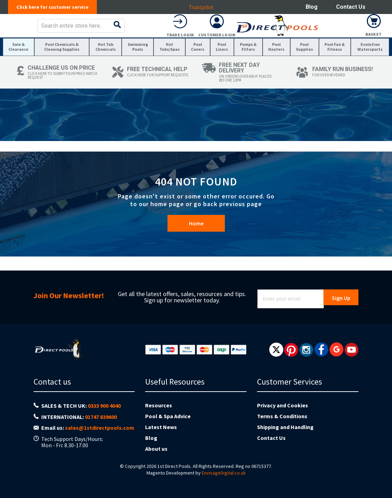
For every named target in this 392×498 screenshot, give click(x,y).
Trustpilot (205, 6)
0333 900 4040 (104, 418)
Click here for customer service (56, 6)
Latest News (161, 440)
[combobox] (206, 31)
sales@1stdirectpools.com (99, 440)
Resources (158, 418)
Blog (312, 6)
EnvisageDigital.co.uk (224, 486)
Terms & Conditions (282, 429)
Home (196, 254)
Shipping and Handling (285, 440)
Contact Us (350, 6)
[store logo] (58, 31)
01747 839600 (101, 430)
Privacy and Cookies (282, 418)
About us (156, 461)
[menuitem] (20, 67)
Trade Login (300, 39)
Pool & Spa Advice (168, 429)
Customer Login (337, 39)
